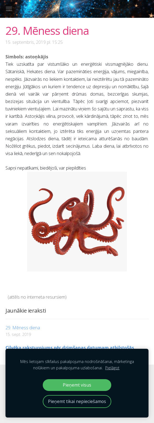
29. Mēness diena (22, 328)
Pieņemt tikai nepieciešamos (77, 401)
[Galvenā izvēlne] (8, 8)
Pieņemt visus (77, 385)
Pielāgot (112, 367)
